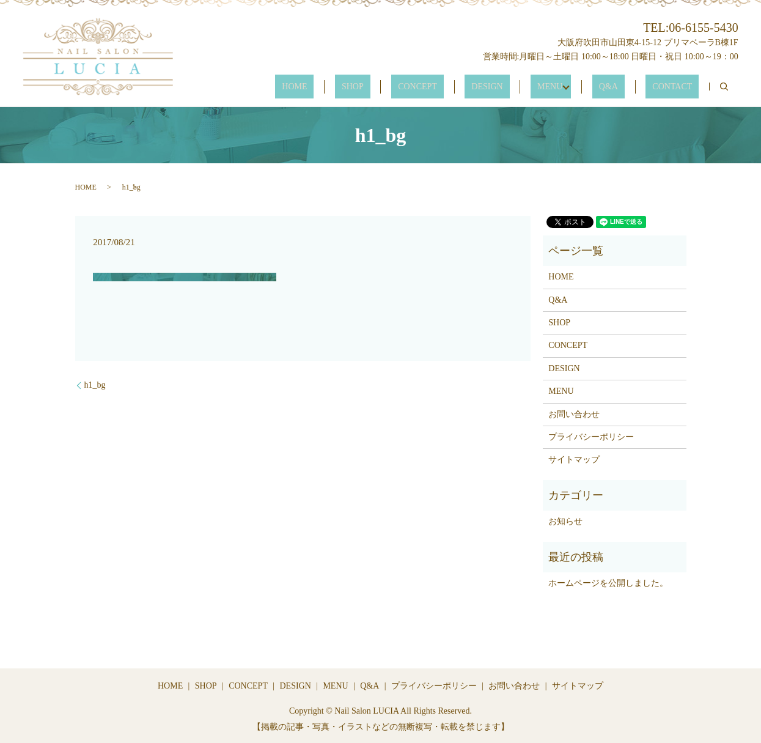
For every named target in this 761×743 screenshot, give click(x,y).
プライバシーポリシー (591, 437)
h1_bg (95, 385)
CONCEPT (470, 87)
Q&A (628, 87)
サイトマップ (574, 459)
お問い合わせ (574, 414)
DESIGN (527, 87)
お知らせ (565, 521)
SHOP (419, 87)
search (724, 87)
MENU (576, 87)
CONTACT (679, 87)
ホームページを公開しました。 (608, 583)
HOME (374, 87)
